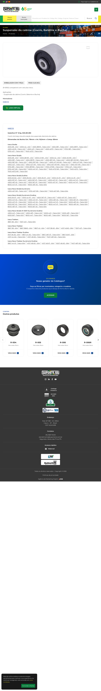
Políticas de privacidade (50, 475)
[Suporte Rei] (18, 9)
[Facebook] (52, 379)
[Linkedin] (49, 379)
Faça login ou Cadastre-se (88, 2)
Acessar (50, 295)
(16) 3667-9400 (50, 435)
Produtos (12, 34)
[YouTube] (56, 379)
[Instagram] (45, 379)
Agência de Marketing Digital (48, 479)
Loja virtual (13, 108)
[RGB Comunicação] (61, 479)
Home (5, 34)
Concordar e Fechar (28, 686)
